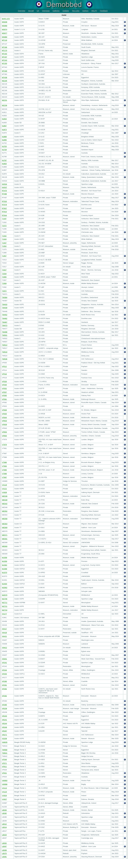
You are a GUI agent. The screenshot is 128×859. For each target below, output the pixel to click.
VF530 (4, 385)
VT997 (4, 477)
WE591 (4, 539)
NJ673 (4, 130)
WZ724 (4, 610)
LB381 (4, 857)
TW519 (4, 352)
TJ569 (4, 283)
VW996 (4, 784)
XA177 (4, 614)
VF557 (4, 392)
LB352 (4, 843)
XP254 (4, 674)
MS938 (4, 22)
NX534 (4, 184)
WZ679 (4, 595)
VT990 (4, 462)
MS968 (4, 26)
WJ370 (4, 573)
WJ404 (4, 584)
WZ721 (4, 606)
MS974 (4, 29)
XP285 (4, 705)
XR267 (4, 731)
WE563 (4, 524)
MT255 (4, 63)
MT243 (4, 60)
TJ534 (4, 274)
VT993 (4, 466)
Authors (85, 11)
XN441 (4, 659)
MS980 (4, 37)
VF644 (4, 417)
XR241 (4, 720)
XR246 (4, 727)
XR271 (4, 735)
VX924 (4, 795)
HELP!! (94, 11)
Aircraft (31, 11)
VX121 (4, 489)
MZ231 (4, 100)
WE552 (4, 511)
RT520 (4, 201)
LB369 (4, 850)
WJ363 (4, 565)
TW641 (4, 753)
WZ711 (4, 603)
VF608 (4, 410)
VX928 (4, 492)
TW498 (4, 332)
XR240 (4, 716)
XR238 (4, 708)
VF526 (4, 381)
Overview (21, 11)
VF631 (4, 773)
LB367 (4, 846)
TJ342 (4, 236)
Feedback (104, 11)
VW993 (4, 780)
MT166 (4, 47)
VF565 (4, 395)
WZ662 (4, 588)
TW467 (4, 322)
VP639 (4, 424)
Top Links (75, 11)
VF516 (4, 374)
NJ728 (4, 150)
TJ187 (4, 219)
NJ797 (4, 160)
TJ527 (4, 270)
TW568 (4, 750)
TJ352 (4, 246)
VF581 (4, 399)
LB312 (4, 824)
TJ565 (4, 277)
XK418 (4, 633)
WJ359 (4, 561)
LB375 (4, 853)
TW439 (4, 308)
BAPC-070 (6, 19)
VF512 (4, 366)
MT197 (4, 57)
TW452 (4, 315)
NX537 (4, 187)
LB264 (4, 810)
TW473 (4, 325)
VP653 (4, 432)
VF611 (4, 766)
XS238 (4, 738)
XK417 (4, 629)
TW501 (4, 335)
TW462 (4, 318)
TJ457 (4, 256)
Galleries (56, 11)
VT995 (4, 470)
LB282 (4, 813)
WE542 (4, 504)
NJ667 (4, 126)
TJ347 (4, 243)
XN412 (4, 648)
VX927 (4, 799)
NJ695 (4, 140)
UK (38, 11)
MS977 (4, 33)
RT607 (4, 208)
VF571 (4, 763)
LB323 (4, 835)
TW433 (4, 304)
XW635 (4, 742)
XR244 (4, 723)
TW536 (4, 359)
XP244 (4, 670)
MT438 (4, 77)
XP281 (4, 685)
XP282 (4, 689)
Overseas (46, 11)
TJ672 (4, 291)
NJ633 (4, 119)
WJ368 (4, 569)
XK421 (4, 636)
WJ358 (4, 557)
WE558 (4, 519)
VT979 (4, 445)
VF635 (4, 414)
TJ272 (4, 226)
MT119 (4, 40)
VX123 (4, 792)
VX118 (4, 485)
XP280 (4, 681)
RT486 (4, 194)
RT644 (4, 215)
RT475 (4, 191)
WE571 (4, 535)
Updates (65, 11)
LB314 (4, 827)
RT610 (4, 212)
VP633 (4, 421)
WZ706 (4, 599)
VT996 (4, 474)
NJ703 (4, 146)
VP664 (4, 436)
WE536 (4, 496)
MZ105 (4, 81)
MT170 (4, 50)
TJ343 (4, 239)
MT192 (4, 54)
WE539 (4, 500)
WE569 (4, 527)
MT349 (4, 71)
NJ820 (4, 164)
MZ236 (4, 105)
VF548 (4, 759)
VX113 (4, 788)
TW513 (4, 345)
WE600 (4, 546)
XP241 (4, 663)
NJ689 (4, 137)
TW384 (4, 297)
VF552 (4, 388)
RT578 (4, 205)
